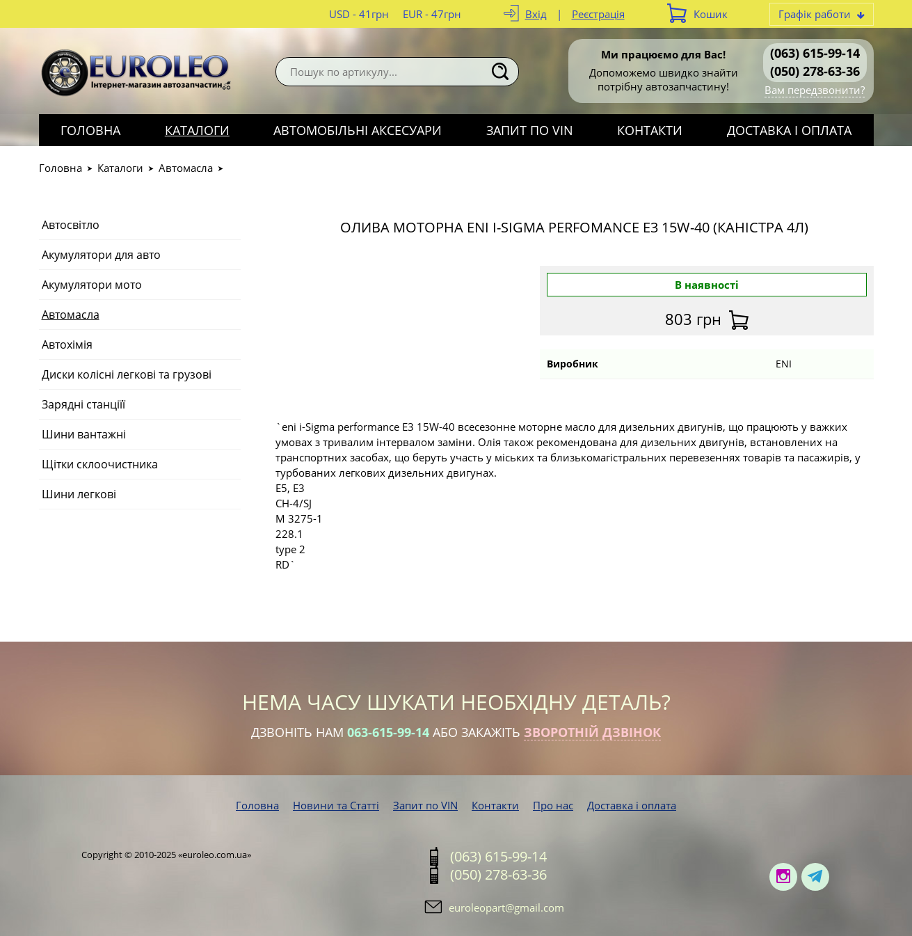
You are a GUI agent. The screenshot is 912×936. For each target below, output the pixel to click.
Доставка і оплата (789, 130)
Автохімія (67, 344)
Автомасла (186, 168)
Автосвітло (70, 224)
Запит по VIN (529, 130)
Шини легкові (79, 494)
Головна (90, 130)
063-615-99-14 (388, 732)
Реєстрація (598, 14)
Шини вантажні (84, 434)
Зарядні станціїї (83, 404)
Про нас (553, 805)
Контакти (649, 130)
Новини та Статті (336, 805)
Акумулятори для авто (101, 254)
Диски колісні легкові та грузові (126, 374)
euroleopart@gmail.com (506, 907)
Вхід (536, 14)
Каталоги (197, 130)
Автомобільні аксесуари (357, 130)
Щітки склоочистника (100, 464)
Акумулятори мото (92, 284)
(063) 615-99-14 (815, 53)
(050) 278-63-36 (815, 71)
